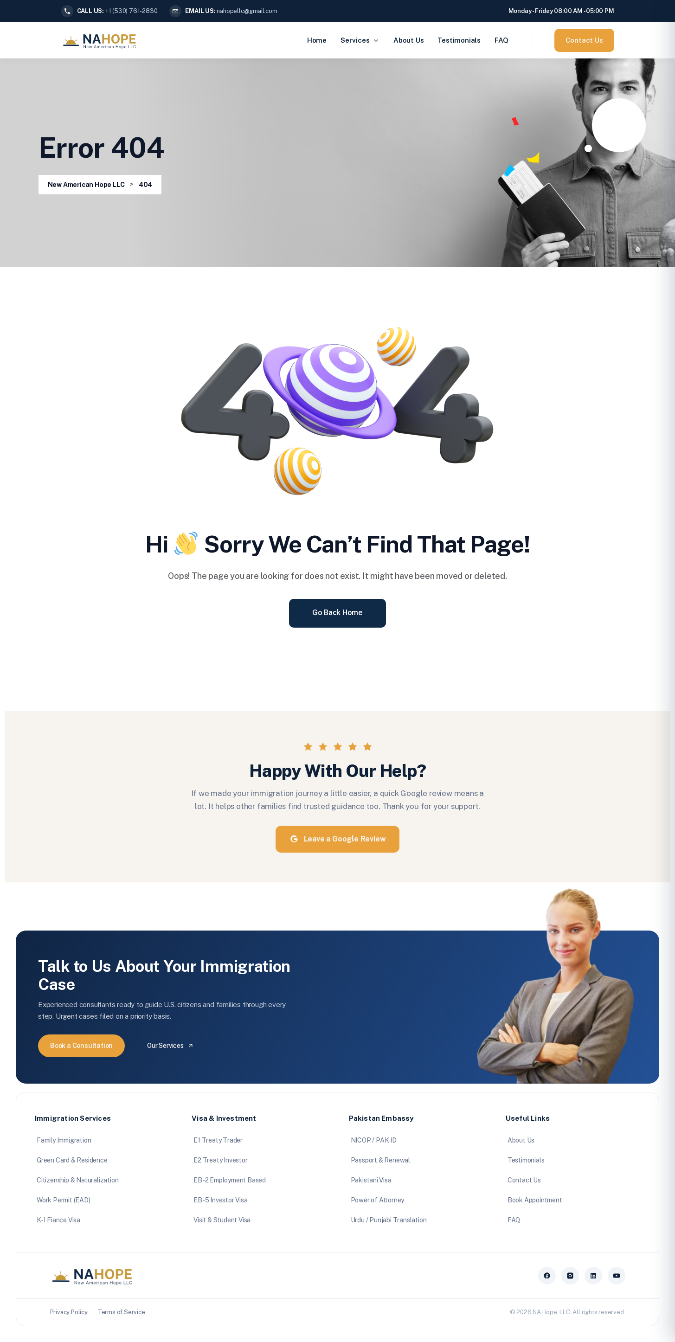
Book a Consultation (81, 1045)
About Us (408, 40)
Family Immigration (64, 1140)
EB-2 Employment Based (229, 1180)
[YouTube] (616, 1275)
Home (317, 40)
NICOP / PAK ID (374, 1140)
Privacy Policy (69, 1312)
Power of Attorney (378, 1200)
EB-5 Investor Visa (220, 1200)
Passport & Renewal (380, 1160)
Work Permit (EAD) (63, 1200)
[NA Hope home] (92, 1275)
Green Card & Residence (72, 1160)
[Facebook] (547, 1275)
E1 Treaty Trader (218, 1140)
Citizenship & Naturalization (77, 1180)
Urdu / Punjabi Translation (389, 1220)
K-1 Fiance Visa (58, 1220)
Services (360, 40)
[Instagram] (570, 1275)
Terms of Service (121, 1312)
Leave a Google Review (337, 839)
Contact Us (584, 40)
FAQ (501, 40)
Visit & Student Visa (222, 1220)
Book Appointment (535, 1200)
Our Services (170, 1045)
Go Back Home (337, 612)
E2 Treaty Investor (220, 1160)
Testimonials (459, 40)
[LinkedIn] (593, 1275)
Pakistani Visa (371, 1180)
